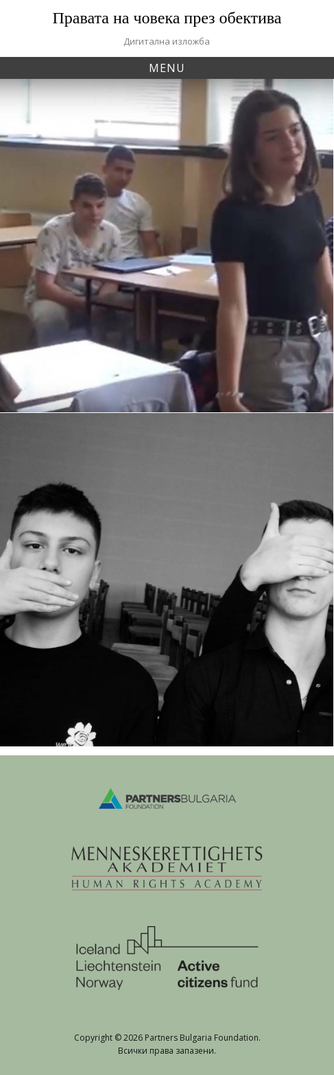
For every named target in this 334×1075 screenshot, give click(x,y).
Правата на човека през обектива (167, 18)
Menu (167, 67)
